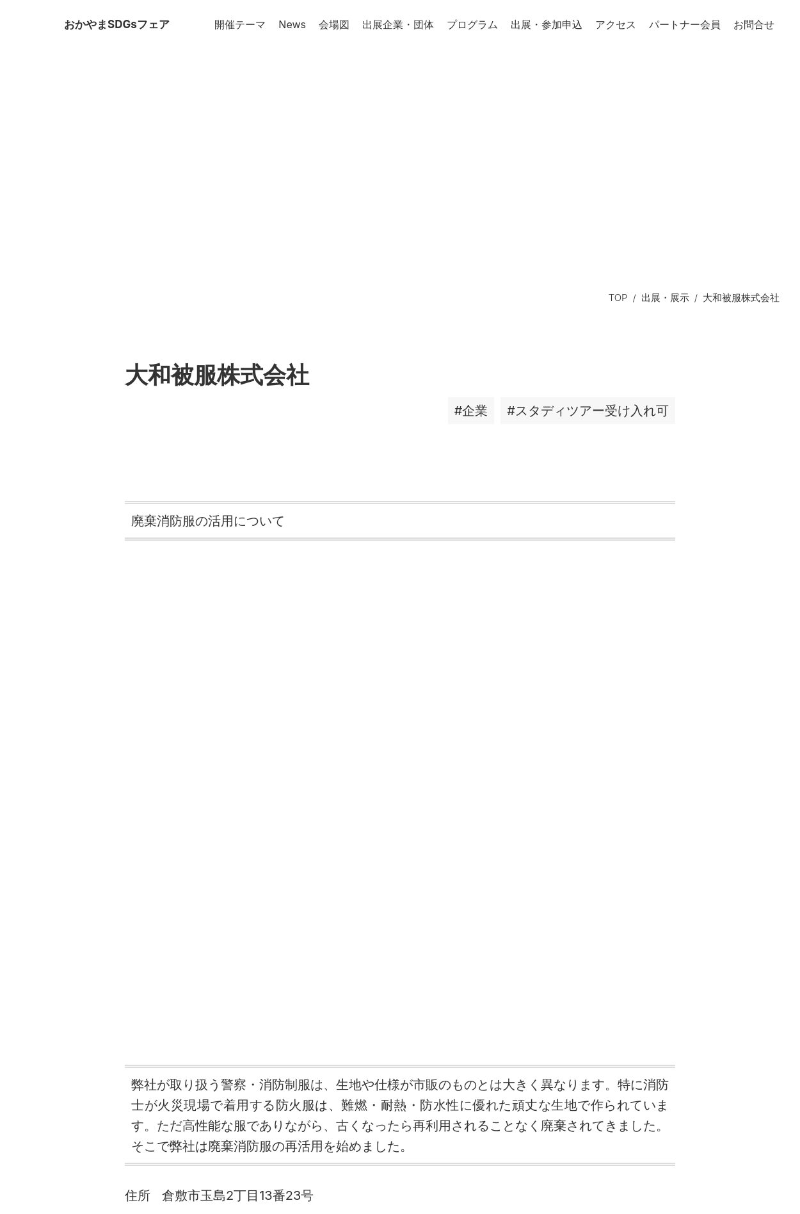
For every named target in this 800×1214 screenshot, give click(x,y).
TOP (618, 297)
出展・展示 (665, 297)
